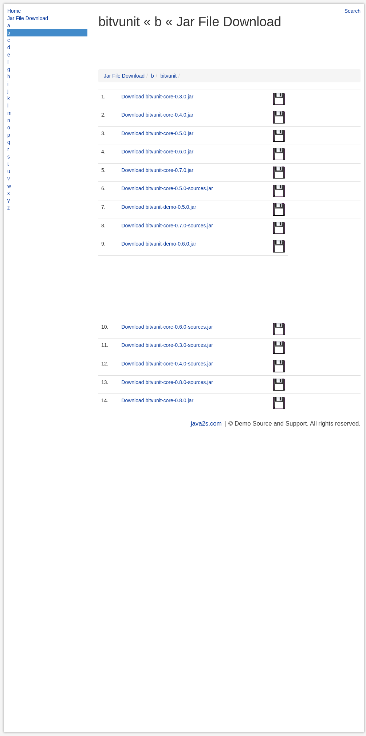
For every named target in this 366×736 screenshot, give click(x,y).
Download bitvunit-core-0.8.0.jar (157, 400)
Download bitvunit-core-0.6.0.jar (157, 151)
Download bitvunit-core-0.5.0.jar (157, 133)
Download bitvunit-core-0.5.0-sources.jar (167, 188)
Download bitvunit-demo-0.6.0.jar (158, 244)
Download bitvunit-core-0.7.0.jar (157, 170)
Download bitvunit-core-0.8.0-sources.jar (167, 382)
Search (353, 11)
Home (14, 11)
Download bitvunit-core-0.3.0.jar (157, 96)
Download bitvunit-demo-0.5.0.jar (158, 207)
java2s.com (206, 423)
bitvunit (168, 76)
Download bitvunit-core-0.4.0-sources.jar (167, 364)
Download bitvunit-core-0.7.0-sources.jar (167, 225)
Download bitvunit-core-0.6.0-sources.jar (167, 327)
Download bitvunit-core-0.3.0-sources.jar (167, 345)
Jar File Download (27, 18)
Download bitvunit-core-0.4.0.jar (157, 115)
